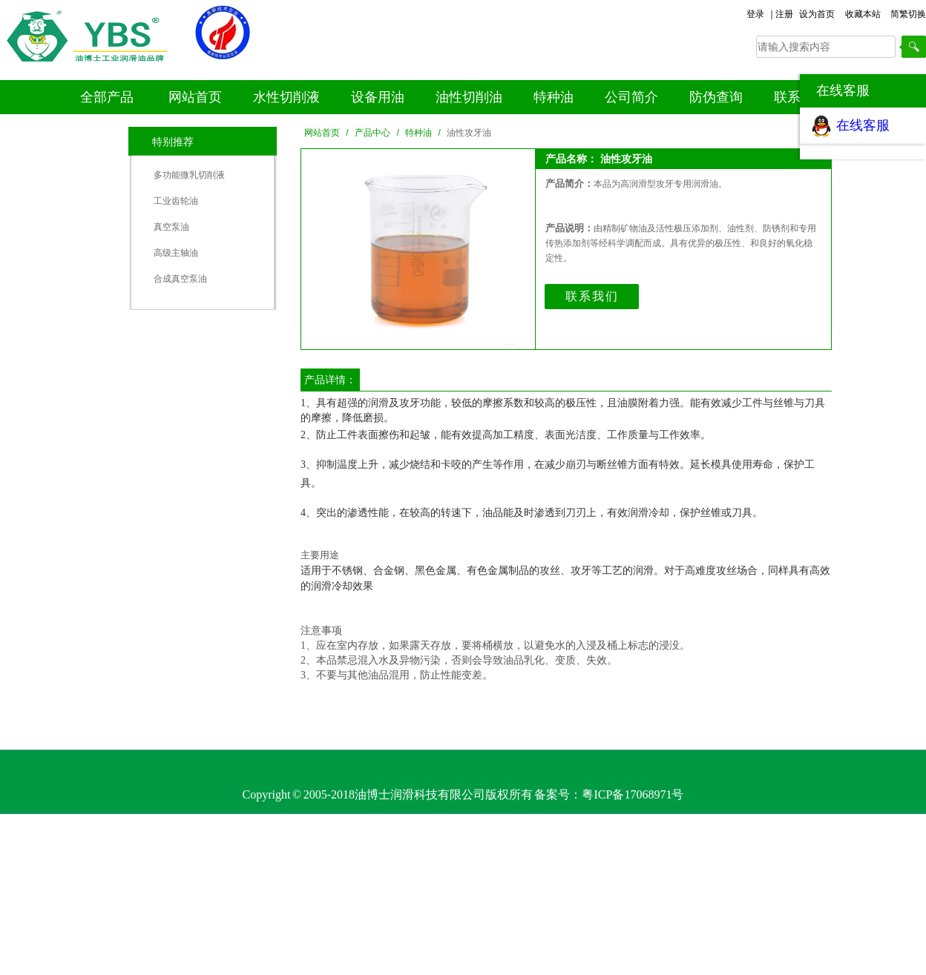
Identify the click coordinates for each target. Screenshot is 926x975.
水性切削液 (286, 97)
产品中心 (372, 133)
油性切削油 (469, 97)
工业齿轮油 (176, 201)
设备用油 (377, 97)
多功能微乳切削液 (189, 175)
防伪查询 (716, 97)
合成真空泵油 (180, 279)
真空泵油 (171, 227)
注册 (784, 14)
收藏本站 (863, 14)
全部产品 (107, 97)
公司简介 (631, 97)
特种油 (553, 97)
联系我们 (592, 296)
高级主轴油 (176, 253)
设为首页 (817, 14)
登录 (755, 14)
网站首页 (195, 97)
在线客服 (863, 125)
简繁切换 (908, 14)
